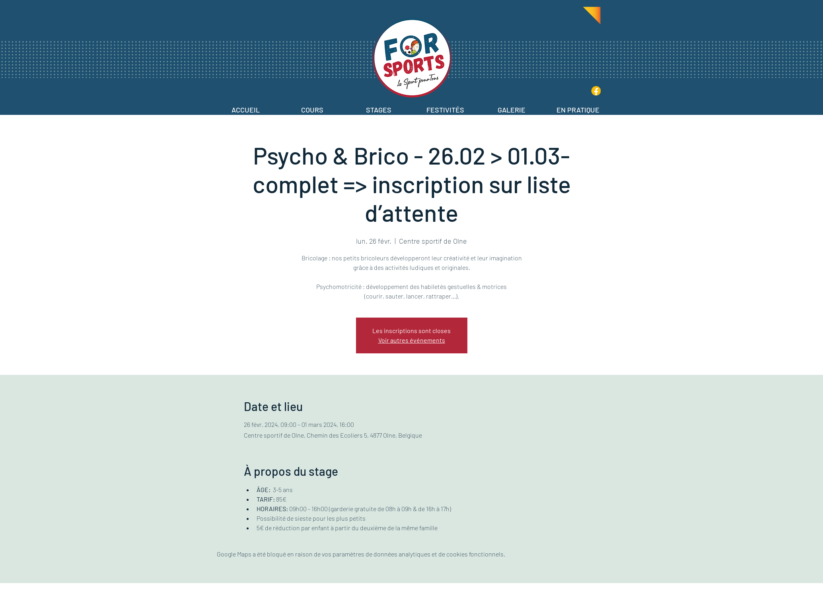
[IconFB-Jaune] (596, 90)
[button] (312, 106)
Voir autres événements (411, 340)
